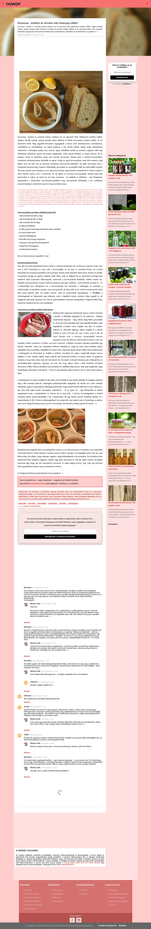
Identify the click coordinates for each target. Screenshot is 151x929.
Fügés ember (57, 890)
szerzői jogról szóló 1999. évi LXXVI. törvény (82, 863)
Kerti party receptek (31, 894)
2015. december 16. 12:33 (40, 695)
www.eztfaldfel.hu (67, 865)
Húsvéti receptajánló (31, 898)
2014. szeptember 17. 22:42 (40, 660)
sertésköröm (73, 503)
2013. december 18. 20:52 (40, 587)
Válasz (27, 622)
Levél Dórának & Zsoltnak (118, 894)
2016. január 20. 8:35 (35, 734)
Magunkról (113, 890)
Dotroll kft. (124, 901)
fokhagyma (22, 503)
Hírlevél (83, 894)
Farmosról (112, 905)
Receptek (27, 890)
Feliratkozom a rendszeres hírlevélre (60, 537)
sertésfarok (53, 503)
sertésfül (62, 503)
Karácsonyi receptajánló (32, 901)
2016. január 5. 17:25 (47, 719)
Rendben (122, 926)
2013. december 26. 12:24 (40, 627)
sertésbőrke (42, 503)
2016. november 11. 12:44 (49, 767)
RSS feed (84, 890)
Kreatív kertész (57, 901)
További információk (107, 926)
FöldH (26, 735)
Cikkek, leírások (29, 909)
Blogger (122, 898)
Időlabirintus (56, 898)
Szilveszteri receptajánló (33, 905)
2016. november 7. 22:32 (39, 757)
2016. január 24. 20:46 (47, 743)
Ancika (26, 706)
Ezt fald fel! (13, 4)
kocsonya (31, 503)
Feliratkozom (122, 77)
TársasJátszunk (57, 894)
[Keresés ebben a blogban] (138, 3)
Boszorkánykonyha (36, 483)
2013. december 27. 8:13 (48, 643)
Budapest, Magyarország (32, 506)
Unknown (34, 682)
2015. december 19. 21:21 (38, 706)
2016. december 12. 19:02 (46, 682)
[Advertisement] (60, 53)
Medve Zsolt (35, 604)
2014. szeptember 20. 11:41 (49, 671)
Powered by (122, 84)
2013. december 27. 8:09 (48, 603)
